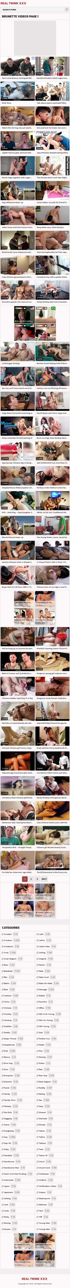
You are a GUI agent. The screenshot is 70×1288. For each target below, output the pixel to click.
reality (45, 1088)
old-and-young (50, 1014)
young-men (48, 1229)
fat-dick (11, 1112)
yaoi (44, 1211)
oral (44, 1032)
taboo (45, 1131)
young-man (48, 1223)
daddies (11, 1026)
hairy (10, 1149)
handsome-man (14, 1168)
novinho (46, 1002)
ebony (10, 1057)
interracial (12, 1180)
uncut (45, 1161)
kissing (11, 1223)
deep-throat (13, 1039)
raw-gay (47, 1075)
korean (10, 1229)
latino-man (47, 946)
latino (45, 940)
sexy (44, 1106)
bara (9, 965)
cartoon (11, 996)
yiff (44, 1217)
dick (10, 1051)
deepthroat (13, 1045)
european (12, 1075)
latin (45, 934)
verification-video (50, 1186)
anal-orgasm (13, 959)
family (10, 1094)
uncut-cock (48, 1168)
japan (10, 1186)
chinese (11, 1008)
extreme (11, 1082)
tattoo (45, 1137)
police (45, 1063)
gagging (11, 1118)
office (45, 1008)
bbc (9, 977)
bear (9, 989)
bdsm (10, 983)
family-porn (13, 1100)
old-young (47, 1026)
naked (45, 996)
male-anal (47, 977)
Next (44, 879)
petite (45, 1045)
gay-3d (11, 1143)
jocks (10, 1211)
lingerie (46, 959)
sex (44, 1100)
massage (46, 989)
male (45, 971)
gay (10, 1137)
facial (10, 1088)
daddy (10, 1032)
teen (44, 1149)
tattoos (45, 1143)
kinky (10, 1217)
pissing (45, 1057)
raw (44, 1069)
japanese (12, 1192)
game (10, 1125)
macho (45, 965)
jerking (10, 1198)
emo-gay (12, 1063)
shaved (45, 1112)
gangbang (12, 1131)
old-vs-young (49, 1020)
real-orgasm (48, 1082)
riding (45, 1094)
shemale (46, 1118)
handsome (12, 1161)
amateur (12, 940)
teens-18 (46, 1155)
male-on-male (49, 983)
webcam (46, 1205)
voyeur (45, 1192)
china (10, 1002)
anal (10, 952)
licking (45, 952)
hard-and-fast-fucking (18, 1174)
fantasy (11, 1106)
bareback (12, 971)
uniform (46, 1180)
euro (9, 1069)
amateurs (11, 946)
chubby (11, 1014)
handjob (11, 1155)
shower (45, 1125)
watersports (47, 1198)
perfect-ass (48, 1039)
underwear (47, 1174)
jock (9, 1205)
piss (44, 1051)
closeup (11, 1020)
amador (11, 934)
